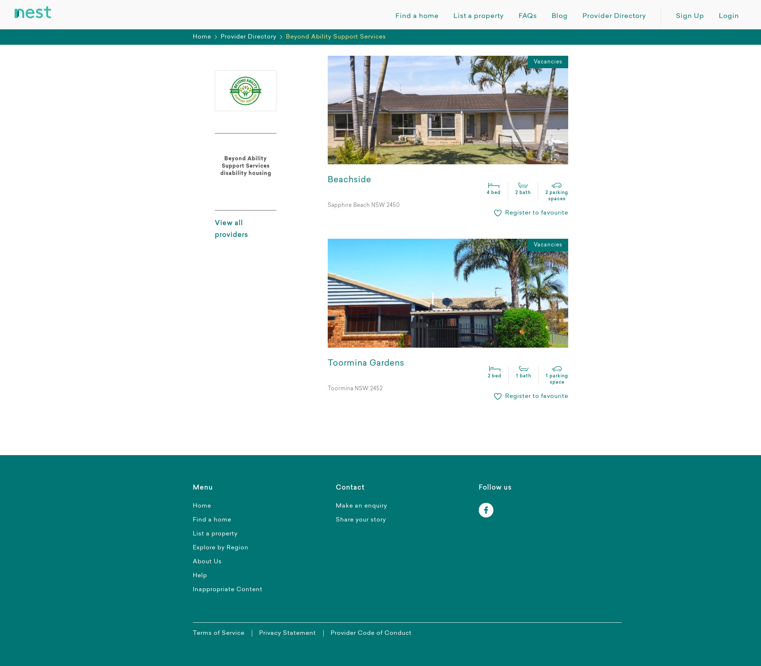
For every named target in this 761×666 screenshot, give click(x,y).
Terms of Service (219, 633)
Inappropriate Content (227, 590)
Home (202, 37)
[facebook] (486, 510)
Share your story (361, 520)
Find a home (212, 520)
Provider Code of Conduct (371, 633)
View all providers (231, 229)
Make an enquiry (361, 506)
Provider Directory (248, 37)
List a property (215, 534)
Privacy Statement (287, 633)
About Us (207, 562)
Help (200, 576)
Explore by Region (221, 548)
